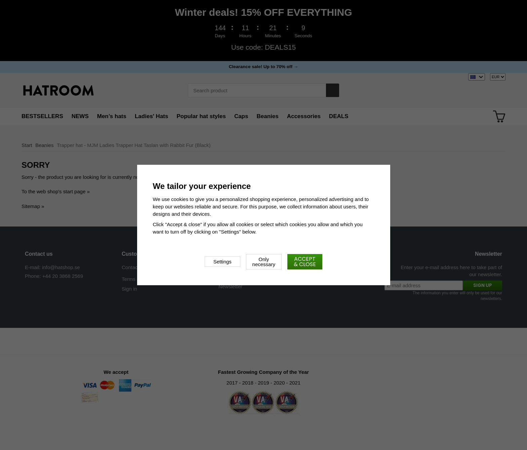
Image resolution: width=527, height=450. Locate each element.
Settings (222, 261)
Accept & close (305, 261)
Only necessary (263, 261)
